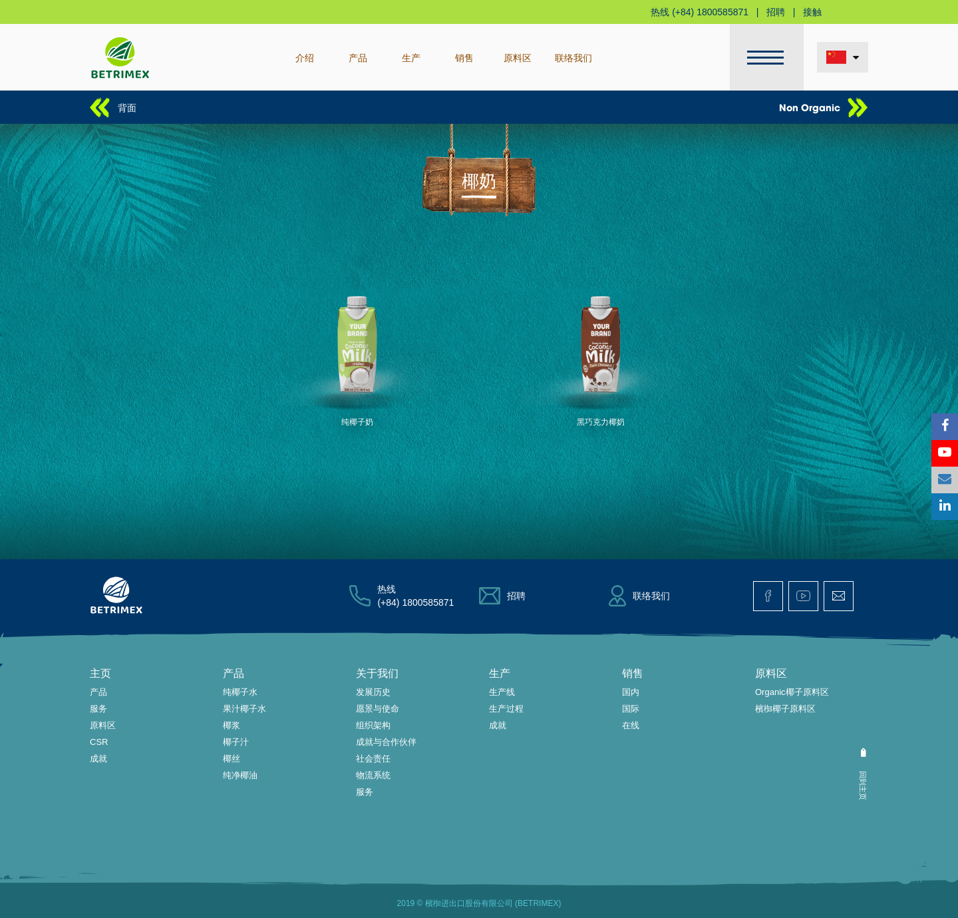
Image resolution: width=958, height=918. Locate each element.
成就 (98, 759)
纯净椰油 (240, 775)
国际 (630, 709)
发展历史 (373, 692)
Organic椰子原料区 (792, 692)
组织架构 (373, 725)
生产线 (502, 692)
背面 (127, 107)
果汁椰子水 (244, 709)
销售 (464, 57)
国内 (630, 692)
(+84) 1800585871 (710, 12)
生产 (411, 57)
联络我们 (573, 57)
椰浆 (231, 725)
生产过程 (506, 709)
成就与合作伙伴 (386, 742)
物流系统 (373, 775)
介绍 (304, 57)
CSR (99, 742)
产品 (358, 57)
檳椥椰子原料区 (785, 709)
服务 (98, 709)
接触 (812, 12)
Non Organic (809, 107)
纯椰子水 (240, 692)
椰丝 (231, 759)
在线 (630, 725)
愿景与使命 (377, 709)
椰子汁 (236, 742)
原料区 (518, 57)
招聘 (775, 12)
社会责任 (373, 759)
